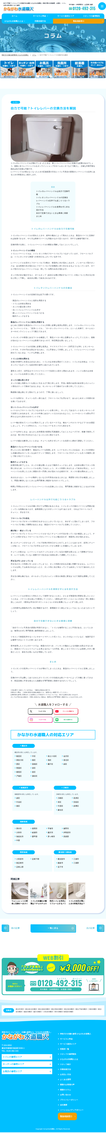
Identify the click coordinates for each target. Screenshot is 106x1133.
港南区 (34, 765)
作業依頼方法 (40, 21)
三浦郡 (76, 864)
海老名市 (19, 837)
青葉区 (19, 769)
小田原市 (19, 860)
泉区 (34, 772)
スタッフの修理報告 (91, 16)
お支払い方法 (65, 1075)
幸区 (59, 803)
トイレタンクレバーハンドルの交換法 (52, 197)
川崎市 (66, 788)
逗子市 (60, 867)
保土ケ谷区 (52, 757)
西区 (18, 765)
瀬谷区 (34, 777)
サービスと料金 (39, 16)
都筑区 (19, 772)
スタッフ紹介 (65, 1065)
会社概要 (63, 1105)
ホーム (14, 16)
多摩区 (76, 807)
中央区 (19, 803)
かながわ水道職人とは (13, 21)
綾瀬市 (34, 833)
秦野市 (66, 829)
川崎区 (60, 799)
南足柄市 (19, 864)
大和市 (19, 833)
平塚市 (50, 829)
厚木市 (19, 829)
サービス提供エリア (65, 16)
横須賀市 (61, 860)
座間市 (34, 829)
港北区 (66, 761)
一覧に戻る (53, 929)
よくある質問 (65, 1080)
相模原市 (24, 788)
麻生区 (60, 810)
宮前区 (76, 803)
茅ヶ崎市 (51, 837)
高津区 (76, 799)
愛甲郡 (34, 837)
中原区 (60, 807)
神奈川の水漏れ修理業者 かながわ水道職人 (15, 55)
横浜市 (24, 746)
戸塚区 (19, 777)
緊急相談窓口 (78, 21)
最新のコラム (65, 1090)
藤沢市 (50, 833)
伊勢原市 (67, 833)
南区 (34, 761)
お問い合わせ (65, 1095)
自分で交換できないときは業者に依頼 (52, 213)
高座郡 (66, 837)
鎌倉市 (60, 864)
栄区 (34, 769)
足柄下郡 (35, 860)
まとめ (39, 216)
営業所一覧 (64, 1050)
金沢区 (66, 757)
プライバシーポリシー (69, 1100)
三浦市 (76, 860)
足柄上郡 (19, 867)
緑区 (65, 765)
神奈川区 (19, 761)
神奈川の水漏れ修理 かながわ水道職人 (75, 1034)
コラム (34, 55)
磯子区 (50, 765)
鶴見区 (19, 757)
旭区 (49, 761)
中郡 (18, 841)
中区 (34, 757)
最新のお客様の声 (67, 1085)
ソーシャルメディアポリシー (71, 1110)
